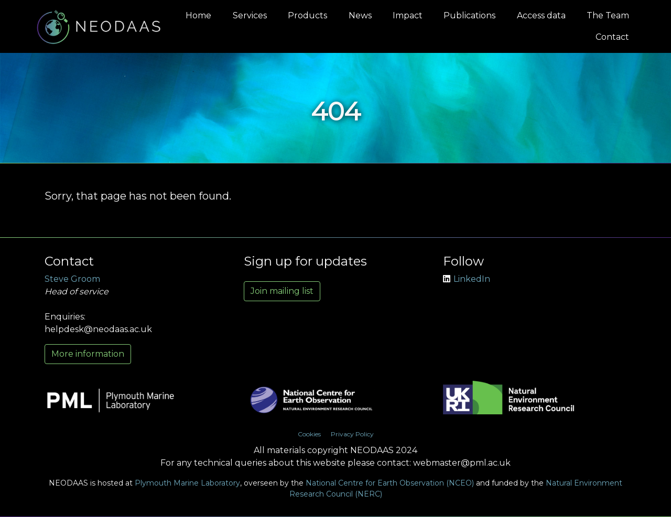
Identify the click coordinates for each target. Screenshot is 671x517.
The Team (608, 15)
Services (250, 15)
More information (87, 354)
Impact (408, 15)
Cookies (309, 434)
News (360, 15)
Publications (469, 15)
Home (198, 15)
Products (307, 15)
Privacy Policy (352, 434)
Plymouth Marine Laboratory (187, 483)
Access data (541, 15)
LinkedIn (466, 279)
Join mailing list (282, 291)
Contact (612, 37)
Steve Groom (72, 279)
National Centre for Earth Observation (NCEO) (390, 483)
